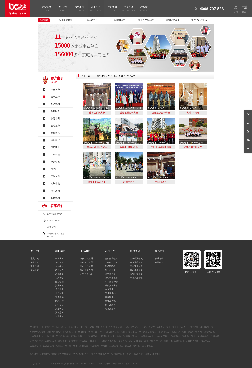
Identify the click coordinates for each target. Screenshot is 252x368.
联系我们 (145, 9)
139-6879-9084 (54, 214)
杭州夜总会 (203, 336)
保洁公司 (45, 327)
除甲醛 (136, 345)
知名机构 (55, 104)
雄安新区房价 (112, 331)
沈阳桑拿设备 (130, 336)
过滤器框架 (48, 345)
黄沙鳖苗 (73, 341)
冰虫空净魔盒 (111, 278)
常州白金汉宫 (189, 336)
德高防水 (175, 331)
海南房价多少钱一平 (131, 331)
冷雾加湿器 (110, 308)
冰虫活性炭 (110, 270)
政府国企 (55, 111)
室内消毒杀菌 (86, 270)
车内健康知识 (136, 270)
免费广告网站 (192, 341)
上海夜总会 (174, 336)
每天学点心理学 (96, 331)
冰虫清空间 (110, 274)
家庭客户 (55, 89)
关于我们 (35, 251)
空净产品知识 (136, 278)
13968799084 (54, 220)
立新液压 (214, 336)
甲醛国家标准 (172, 20)
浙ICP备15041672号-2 (85, 364)
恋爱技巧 (113, 345)
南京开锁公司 (69, 331)
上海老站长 (209, 331)
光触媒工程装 (111, 262)
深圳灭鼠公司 (136, 341)
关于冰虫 (63, 9)
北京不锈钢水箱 (146, 336)
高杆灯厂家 (61, 345)
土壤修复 (82, 331)
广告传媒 (55, 176)
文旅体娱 (55, 183)
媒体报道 (34, 270)
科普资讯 (128, 9)
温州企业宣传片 (180, 327)
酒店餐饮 (55, 140)
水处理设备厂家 (109, 341)
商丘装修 (94, 345)
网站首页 (46, 9)
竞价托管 (122, 341)
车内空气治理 (86, 266)
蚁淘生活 (94, 341)
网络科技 (55, 169)
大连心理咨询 (36, 341)
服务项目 (79, 9)
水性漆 (104, 345)
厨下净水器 (110, 305)
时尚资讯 (83, 341)
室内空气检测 (86, 258)
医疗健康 (55, 133)
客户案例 (112, 9)
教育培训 (55, 118)
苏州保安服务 (72, 327)
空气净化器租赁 (199, 20)
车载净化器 (110, 297)
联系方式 (159, 258)
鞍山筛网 (164, 341)
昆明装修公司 (207, 327)
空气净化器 (110, 289)
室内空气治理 (86, 262)
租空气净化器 (86, 274)
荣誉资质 (34, 262)
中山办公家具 (87, 327)
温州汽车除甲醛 (146, 20)
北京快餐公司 (150, 331)
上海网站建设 (54, 331)
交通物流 (55, 161)
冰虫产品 (96, 9)
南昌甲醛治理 (151, 341)
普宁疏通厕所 (90, 336)
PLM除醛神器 (111, 281)
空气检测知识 (136, 258)
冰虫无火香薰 (111, 285)
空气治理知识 (136, 262)
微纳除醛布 (110, 266)
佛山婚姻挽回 (177, 341)
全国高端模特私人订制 (110, 336)
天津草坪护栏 (62, 336)
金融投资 (55, 125)
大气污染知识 (136, 274)
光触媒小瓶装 (111, 258)
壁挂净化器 (110, 293)
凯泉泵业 (62, 341)
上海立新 (49, 336)
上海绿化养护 (36, 336)
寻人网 (198, 331)
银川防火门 (101, 327)
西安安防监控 (148, 327)
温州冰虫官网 (103, 76)
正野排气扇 (164, 331)
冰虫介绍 (34, 258)
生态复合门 (35, 345)
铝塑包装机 (76, 336)
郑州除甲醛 (57, 327)
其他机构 (55, 198)
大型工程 (55, 96)
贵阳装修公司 (115, 327)
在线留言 (51, 227)
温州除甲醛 (119, 20)
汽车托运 (205, 341)
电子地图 (73, 345)
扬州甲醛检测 (163, 327)
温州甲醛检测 (65, 20)
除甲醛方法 (92, 20)
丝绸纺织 (193, 327)
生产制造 (55, 154)
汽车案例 (55, 190)
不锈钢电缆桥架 (37, 331)
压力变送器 (125, 345)
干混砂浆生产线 (132, 327)
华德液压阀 (161, 336)
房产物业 (55, 147)
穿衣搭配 (83, 345)
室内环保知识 (136, 266)
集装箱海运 (187, 331)
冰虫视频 (34, 266)
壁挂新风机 (110, 301)
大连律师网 (50, 341)
